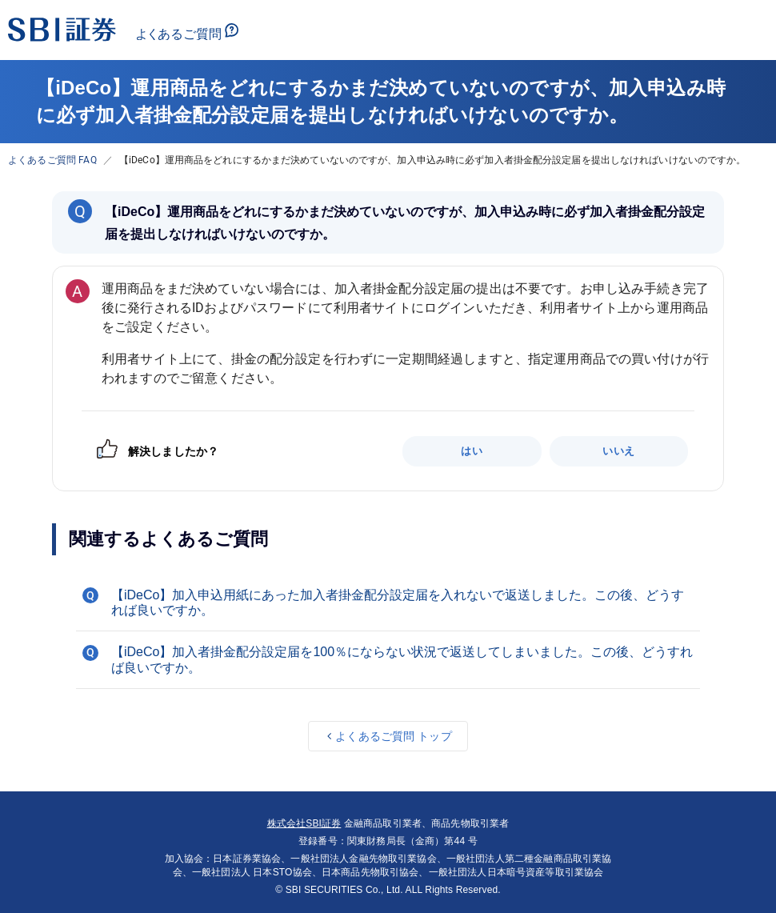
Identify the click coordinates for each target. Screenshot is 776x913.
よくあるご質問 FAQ (52, 160)
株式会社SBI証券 (304, 823)
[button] (388, 603)
